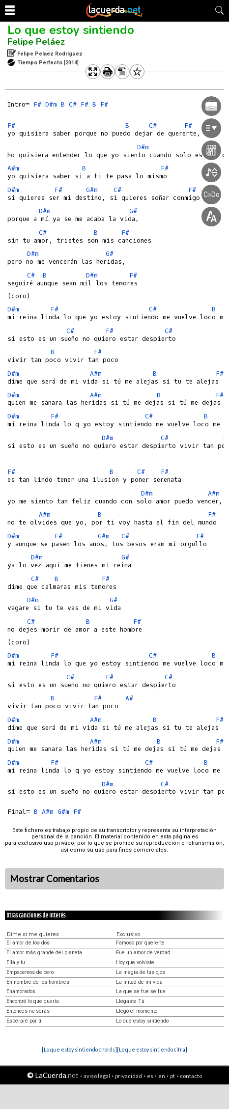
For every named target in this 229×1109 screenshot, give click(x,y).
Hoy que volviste (135, 962)
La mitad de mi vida (139, 982)
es (150, 1076)
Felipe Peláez (36, 42)
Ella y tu (15, 962)
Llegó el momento (136, 1011)
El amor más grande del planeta (44, 952)
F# (37, 104)
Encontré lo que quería (32, 1001)
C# (73, 104)
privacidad (128, 1076)
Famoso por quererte (140, 943)
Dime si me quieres (33, 934)
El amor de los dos (28, 943)
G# (125, 557)
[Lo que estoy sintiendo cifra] (152, 1049)
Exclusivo (128, 934)
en (161, 1076)
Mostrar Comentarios (54, 878)
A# (129, 698)
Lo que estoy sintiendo (70, 30)
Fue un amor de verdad (143, 952)
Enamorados (20, 991)
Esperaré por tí (23, 1021)
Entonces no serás (28, 1011)
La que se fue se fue (141, 991)
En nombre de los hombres (37, 982)
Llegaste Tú (130, 1001)
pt (172, 1076)
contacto (191, 1076)
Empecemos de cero (30, 972)
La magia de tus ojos (140, 972)
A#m (13, 168)
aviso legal (97, 1076)
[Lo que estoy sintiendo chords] (79, 1049)
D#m (51, 104)
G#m (92, 190)
